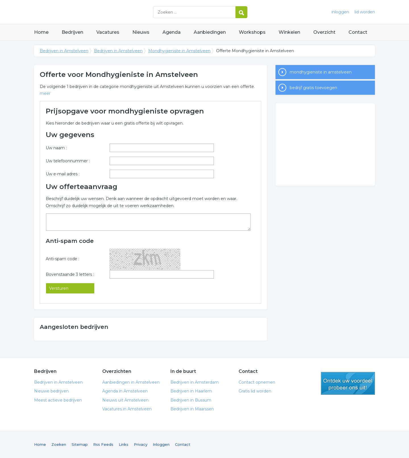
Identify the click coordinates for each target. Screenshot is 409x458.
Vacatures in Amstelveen (127, 408)
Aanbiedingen (210, 32)
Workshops (252, 32)
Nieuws (140, 32)
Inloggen (161, 444)
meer (45, 93)
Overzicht (324, 32)
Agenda (171, 32)
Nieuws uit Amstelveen (125, 400)
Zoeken (58, 444)
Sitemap (80, 444)
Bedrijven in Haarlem (191, 391)
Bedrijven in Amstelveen (105, 12)
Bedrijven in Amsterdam (194, 382)
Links (123, 444)
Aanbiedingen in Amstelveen (131, 382)
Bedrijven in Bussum (190, 400)
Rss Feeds (103, 444)
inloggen (340, 11)
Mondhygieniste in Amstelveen (179, 50)
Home (41, 32)
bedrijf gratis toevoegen (313, 87)
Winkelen (289, 32)
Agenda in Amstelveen (125, 391)
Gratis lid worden (255, 391)
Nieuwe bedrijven (51, 391)
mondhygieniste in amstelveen (321, 72)
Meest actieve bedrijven (58, 400)
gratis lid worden (348, 383)
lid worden (364, 11)
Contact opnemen (257, 382)
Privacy (140, 444)
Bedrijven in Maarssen (192, 408)
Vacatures (107, 32)
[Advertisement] (325, 144)
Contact (358, 32)
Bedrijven (72, 32)
